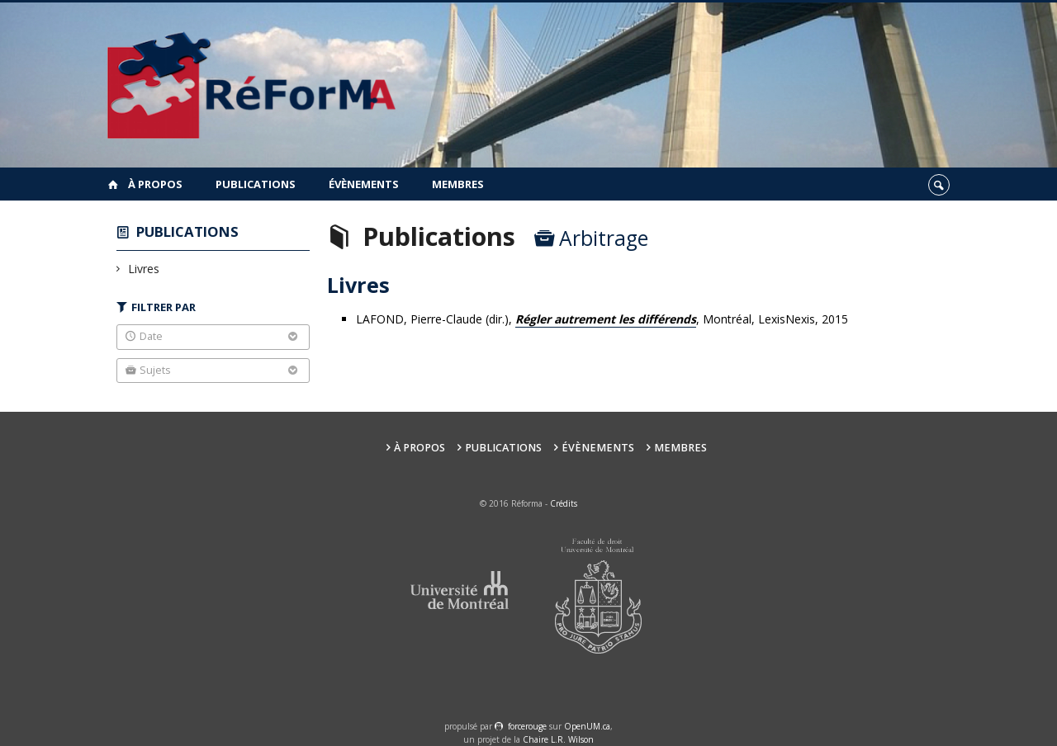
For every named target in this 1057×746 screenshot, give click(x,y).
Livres (144, 268)
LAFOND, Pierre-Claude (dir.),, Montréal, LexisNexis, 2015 (602, 319)
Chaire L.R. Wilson (558, 739)
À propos (155, 184)
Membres (458, 184)
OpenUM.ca (587, 726)
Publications (256, 184)
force (527, 726)
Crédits (563, 503)
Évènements (364, 184)
